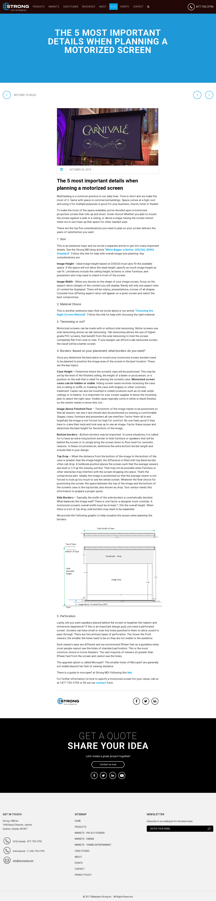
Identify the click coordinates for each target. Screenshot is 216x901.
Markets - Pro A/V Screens (90, 833)
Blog (113, 6)
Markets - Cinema (84, 839)
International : (19, 851)
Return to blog (25, 95)
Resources (88, 6)
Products (39, 6)
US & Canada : (19, 841)
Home (78, 821)
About (103, 6)
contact (101, 682)
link (129, 672)
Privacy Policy (83, 875)
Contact (138, 6)
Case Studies (70, 6)
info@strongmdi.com (23, 861)
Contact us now (108, 764)
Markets (54, 6)
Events (124, 6)
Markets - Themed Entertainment (93, 845)
